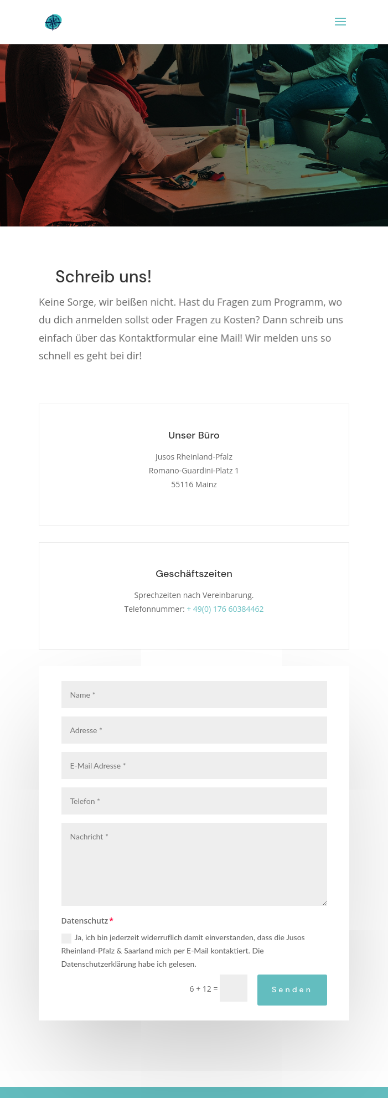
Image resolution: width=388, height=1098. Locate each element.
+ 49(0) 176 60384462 (225, 609)
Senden (292, 989)
